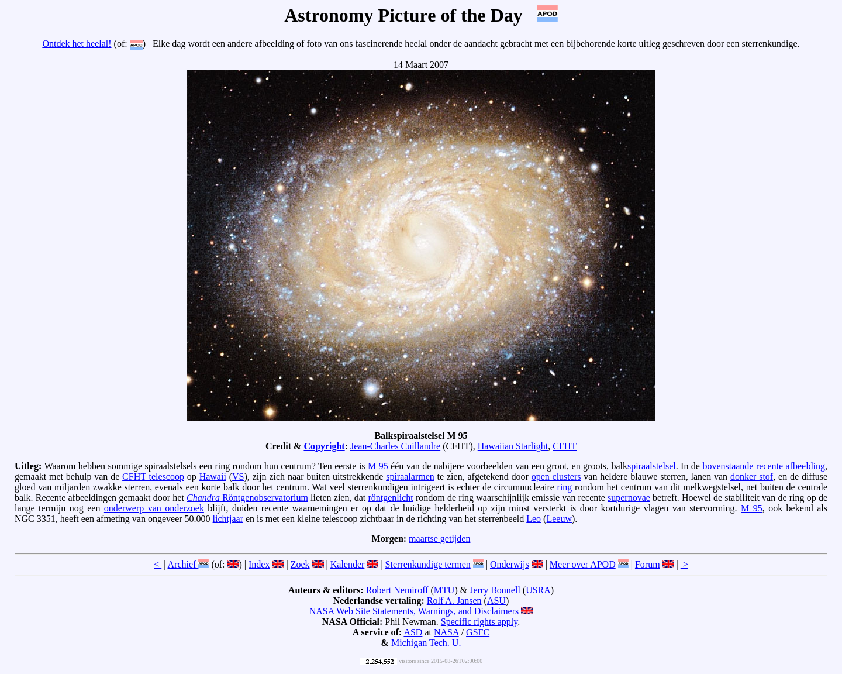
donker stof (751, 477)
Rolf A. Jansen (454, 601)
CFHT (565, 446)
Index (259, 564)
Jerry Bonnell (495, 590)
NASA (446, 632)
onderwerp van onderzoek (154, 508)
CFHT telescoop (153, 477)
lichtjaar (228, 519)
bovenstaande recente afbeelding (763, 466)
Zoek (300, 564)
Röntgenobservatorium (247, 498)
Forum (647, 564)
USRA (538, 590)
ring (564, 487)
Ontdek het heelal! (76, 44)
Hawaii (212, 477)
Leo (533, 519)
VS (238, 477)
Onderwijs (509, 564)
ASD (412, 632)
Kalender (347, 564)
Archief (182, 564)
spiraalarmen (410, 477)
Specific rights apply (479, 622)
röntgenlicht (390, 498)
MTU (444, 590)
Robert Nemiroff (397, 590)
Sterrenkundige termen (428, 564)
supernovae (629, 498)
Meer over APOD (583, 564)
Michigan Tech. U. (426, 643)
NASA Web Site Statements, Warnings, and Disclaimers (414, 611)
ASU (496, 601)
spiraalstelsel (651, 466)
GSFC (477, 632)
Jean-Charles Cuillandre (395, 446)
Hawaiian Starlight (513, 446)
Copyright (323, 446)
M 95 (378, 466)
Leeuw (559, 519)
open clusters (556, 477)
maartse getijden (439, 539)
